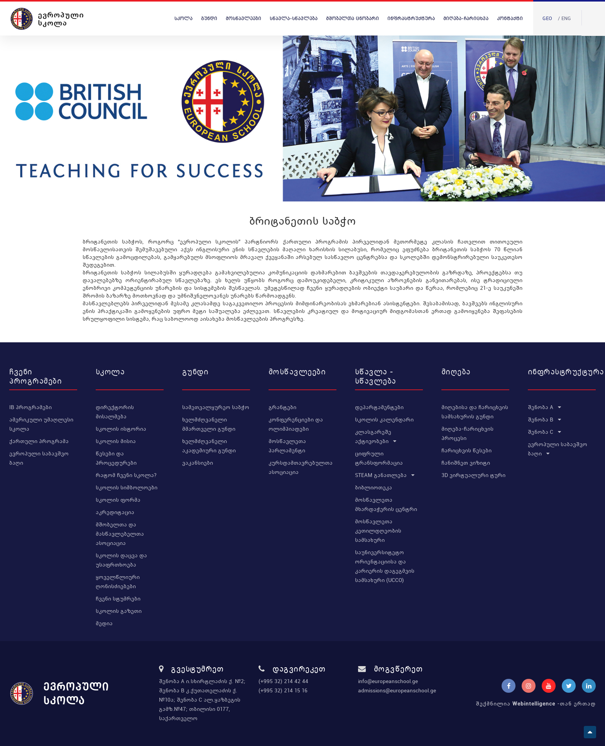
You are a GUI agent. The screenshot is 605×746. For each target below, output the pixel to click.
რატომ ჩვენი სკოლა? (126, 475)
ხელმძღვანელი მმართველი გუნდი (208, 424)
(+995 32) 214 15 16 (283, 690)
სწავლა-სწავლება (294, 18)
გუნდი (209, 18)
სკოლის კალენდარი (384, 419)
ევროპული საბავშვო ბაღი (39, 458)
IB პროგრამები (30, 407)
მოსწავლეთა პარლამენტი (287, 446)
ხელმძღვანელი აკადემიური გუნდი (209, 446)
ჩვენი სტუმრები (118, 598)
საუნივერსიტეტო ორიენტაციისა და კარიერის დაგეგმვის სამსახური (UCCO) (384, 566)
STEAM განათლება (384, 475)
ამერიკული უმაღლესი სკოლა (41, 424)
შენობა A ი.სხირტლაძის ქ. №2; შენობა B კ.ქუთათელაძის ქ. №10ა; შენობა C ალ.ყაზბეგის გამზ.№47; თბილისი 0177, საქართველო (202, 700)
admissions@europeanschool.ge (397, 690)
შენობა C (544, 431)
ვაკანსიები (197, 462)
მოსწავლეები (243, 18)
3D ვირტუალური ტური (473, 475)
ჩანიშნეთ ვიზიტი (465, 462)
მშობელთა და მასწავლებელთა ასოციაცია (120, 533)
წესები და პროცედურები (116, 458)
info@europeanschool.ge (388, 681)
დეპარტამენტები (379, 407)
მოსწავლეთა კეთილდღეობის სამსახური (378, 530)
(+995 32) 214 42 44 (283, 681)
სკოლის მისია (116, 441)
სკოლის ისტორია (121, 428)
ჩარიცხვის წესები (466, 450)
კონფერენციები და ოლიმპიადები (296, 424)
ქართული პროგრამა (39, 441)
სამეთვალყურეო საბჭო (215, 407)
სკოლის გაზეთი (119, 610)
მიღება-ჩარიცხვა (465, 18)
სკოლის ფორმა (118, 499)
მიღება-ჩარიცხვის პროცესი (467, 433)
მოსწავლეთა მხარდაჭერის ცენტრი (386, 504)
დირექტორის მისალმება (115, 412)
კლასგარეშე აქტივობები (375, 436)
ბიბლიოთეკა (373, 487)
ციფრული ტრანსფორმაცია (379, 458)
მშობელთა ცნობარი (352, 18)
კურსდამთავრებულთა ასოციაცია (301, 467)
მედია (104, 623)
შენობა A (544, 407)
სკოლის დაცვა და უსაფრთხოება (121, 560)
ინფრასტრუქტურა (411, 18)
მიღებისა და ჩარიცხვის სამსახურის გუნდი (474, 412)
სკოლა (183, 18)
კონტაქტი (510, 18)
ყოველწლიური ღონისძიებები (118, 581)
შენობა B (544, 419)
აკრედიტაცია (115, 512)
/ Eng (564, 18)
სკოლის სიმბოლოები (126, 487)
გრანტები (282, 407)
